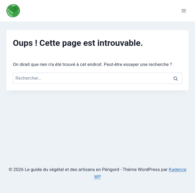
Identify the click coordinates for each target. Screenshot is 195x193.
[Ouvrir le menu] (184, 10)
